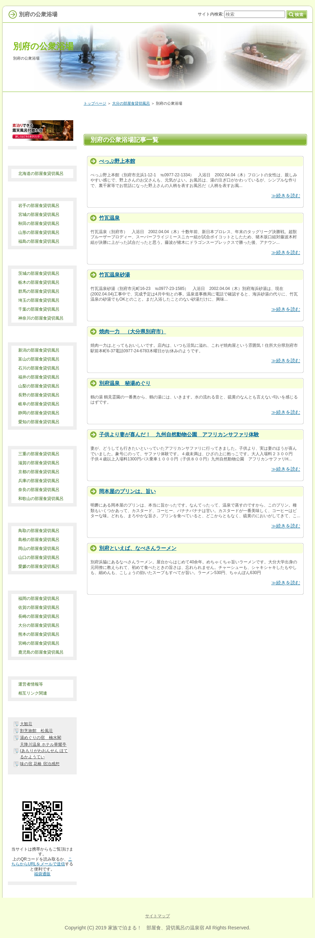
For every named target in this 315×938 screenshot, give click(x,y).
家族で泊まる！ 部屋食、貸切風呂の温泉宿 (156, 927)
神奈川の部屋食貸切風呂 (41, 318)
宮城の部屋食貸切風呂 (38, 214)
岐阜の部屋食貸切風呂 (38, 404)
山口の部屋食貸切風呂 (38, 557)
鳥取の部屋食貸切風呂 (38, 530)
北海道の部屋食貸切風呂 (41, 173)
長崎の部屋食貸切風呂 (38, 616)
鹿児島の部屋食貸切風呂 (41, 652)
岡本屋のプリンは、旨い (127, 491)
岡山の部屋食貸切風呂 (38, 548)
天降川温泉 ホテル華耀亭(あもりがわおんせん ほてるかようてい (44, 750)
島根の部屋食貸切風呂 (38, 539)
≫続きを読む (285, 195)
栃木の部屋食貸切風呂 (38, 282)
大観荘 (26, 723)
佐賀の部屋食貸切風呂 (38, 607)
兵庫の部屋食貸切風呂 (38, 480)
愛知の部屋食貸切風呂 (38, 421)
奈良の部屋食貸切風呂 (38, 489)
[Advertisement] (168, 620)
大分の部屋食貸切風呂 (131, 103)
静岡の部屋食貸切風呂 (38, 412)
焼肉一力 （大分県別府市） (132, 331)
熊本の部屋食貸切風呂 (38, 634)
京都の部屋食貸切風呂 (38, 471)
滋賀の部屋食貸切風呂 (38, 462)
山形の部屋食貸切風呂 (38, 232)
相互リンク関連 (32, 693)
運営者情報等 (30, 684)
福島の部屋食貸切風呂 (38, 241)
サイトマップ (157, 916)
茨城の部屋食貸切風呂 (38, 273)
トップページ (95, 103)
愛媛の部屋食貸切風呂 (38, 566)
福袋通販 (42, 874)
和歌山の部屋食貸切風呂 (41, 498)
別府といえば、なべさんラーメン (137, 548)
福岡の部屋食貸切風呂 (38, 598)
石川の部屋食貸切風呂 (38, 368)
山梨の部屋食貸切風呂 (38, 386)
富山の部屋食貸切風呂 (38, 359)
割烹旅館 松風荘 (36, 730)
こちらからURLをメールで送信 (41, 861)
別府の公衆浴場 (43, 46)
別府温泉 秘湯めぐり (125, 383)
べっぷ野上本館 (117, 161)
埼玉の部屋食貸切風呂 (38, 300)
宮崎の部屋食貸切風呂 (38, 643)
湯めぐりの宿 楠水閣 (40, 737)
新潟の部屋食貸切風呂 (38, 350)
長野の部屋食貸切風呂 (38, 395)
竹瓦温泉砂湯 (114, 275)
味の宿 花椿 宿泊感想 (39, 763)
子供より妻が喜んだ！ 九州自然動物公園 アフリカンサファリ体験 (179, 434)
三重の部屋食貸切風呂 (38, 453)
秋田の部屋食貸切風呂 (38, 223)
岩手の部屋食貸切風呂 (38, 205)
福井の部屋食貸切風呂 (38, 377)
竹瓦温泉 (109, 218)
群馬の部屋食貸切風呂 (38, 291)
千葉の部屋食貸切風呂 (38, 309)
